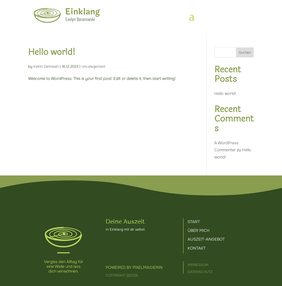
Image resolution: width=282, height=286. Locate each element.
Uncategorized (93, 66)
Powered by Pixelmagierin (134, 267)
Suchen (245, 52)
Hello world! (51, 52)
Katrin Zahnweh (46, 66)
